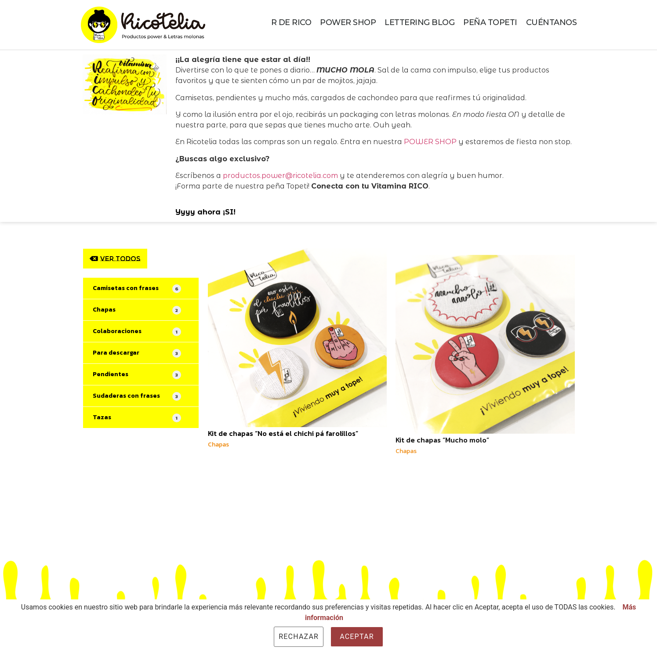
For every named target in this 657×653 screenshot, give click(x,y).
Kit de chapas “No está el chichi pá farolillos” (283, 433)
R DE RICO (291, 22)
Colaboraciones (137, 331)
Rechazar (299, 636)
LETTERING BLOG (419, 22)
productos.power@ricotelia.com (280, 175)
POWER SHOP (348, 22)
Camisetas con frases (137, 288)
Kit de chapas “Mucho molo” (442, 470)
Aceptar (357, 636)
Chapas (137, 310)
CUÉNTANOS (551, 22)
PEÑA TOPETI (490, 22)
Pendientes (137, 374)
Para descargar (137, 353)
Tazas (137, 417)
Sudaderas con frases (137, 396)
